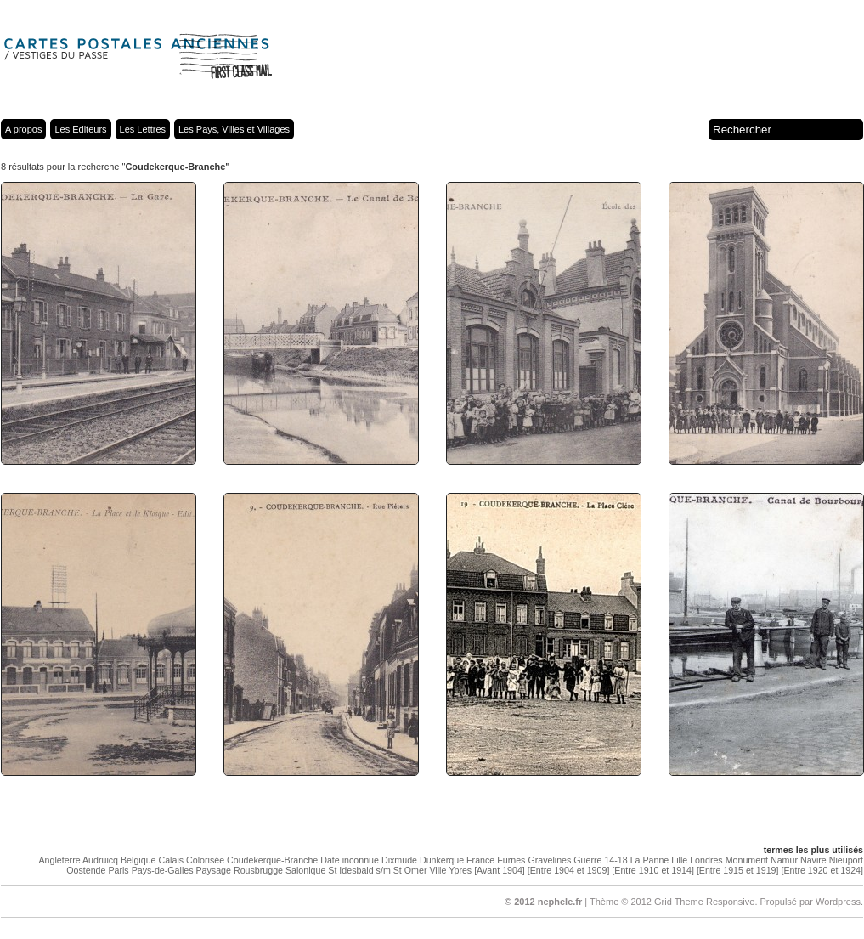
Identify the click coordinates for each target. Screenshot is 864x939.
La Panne (649, 860)
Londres (706, 860)
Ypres (460, 870)
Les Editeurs (80, 129)
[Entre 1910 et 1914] (653, 870)
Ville (437, 870)
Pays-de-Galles (163, 870)
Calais (171, 860)
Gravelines (549, 860)
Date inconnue (349, 860)
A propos (23, 129)
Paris (118, 870)
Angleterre (59, 860)
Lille (679, 860)
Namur (784, 860)
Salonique (305, 870)
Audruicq (100, 860)
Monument (747, 860)
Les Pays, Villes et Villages (234, 129)
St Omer (410, 870)
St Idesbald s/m (359, 870)
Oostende (85, 870)
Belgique (138, 860)
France (480, 860)
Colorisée (205, 860)
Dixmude (399, 860)
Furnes (511, 860)
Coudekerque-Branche (272, 860)
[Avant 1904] (499, 870)
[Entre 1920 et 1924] (822, 870)
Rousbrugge (258, 870)
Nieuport (846, 860)
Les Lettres (143, 129)
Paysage (212, 870)
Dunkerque (442, 860)
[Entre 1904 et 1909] (569, 870)
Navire (813, 860)
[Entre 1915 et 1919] (738, 870)
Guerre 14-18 (600, 860)
